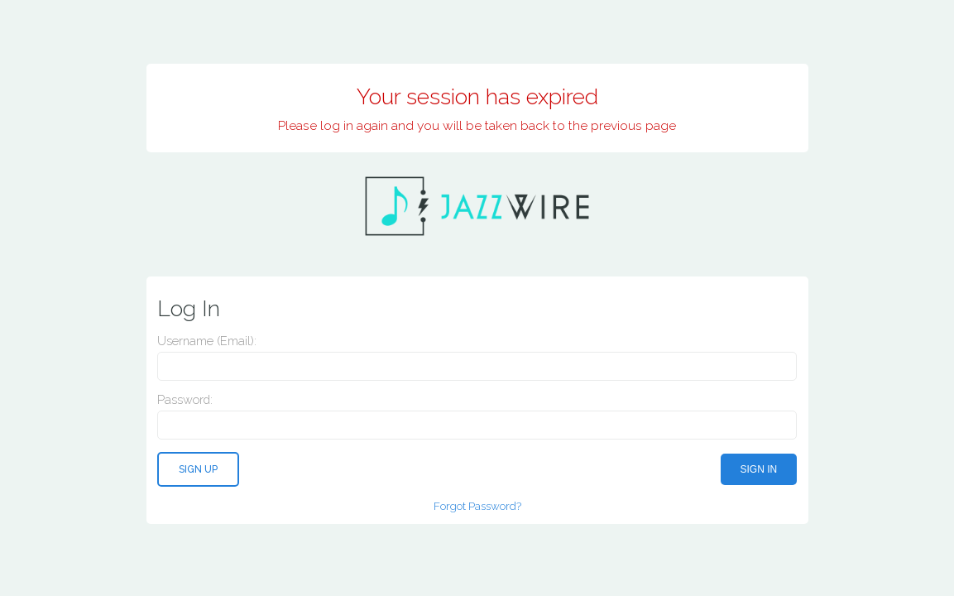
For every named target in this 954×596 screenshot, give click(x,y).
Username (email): (206, 341)
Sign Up (198, 469)
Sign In (759, 469)
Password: (185, 399)
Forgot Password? (477, 505)
